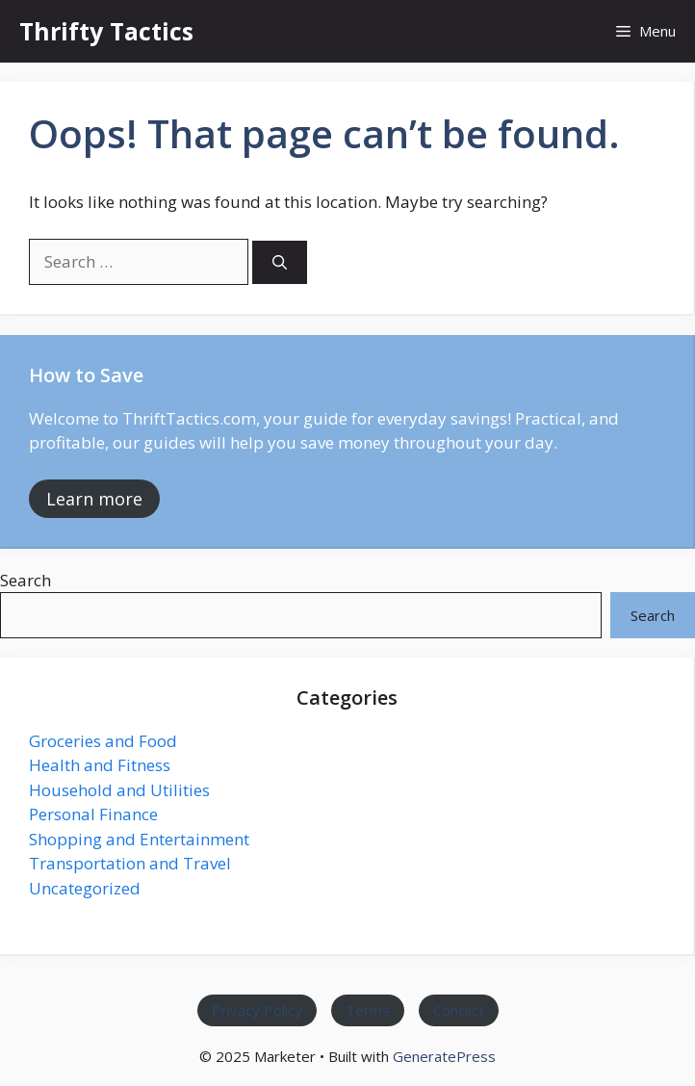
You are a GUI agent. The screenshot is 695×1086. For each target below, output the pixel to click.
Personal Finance (93, 814)
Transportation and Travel (130, 863)
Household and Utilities (119, 790)
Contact (458, 1010)
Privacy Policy (257, 1010)
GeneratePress (444, 1056)
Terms (368, 1010)
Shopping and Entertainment (139, 839)
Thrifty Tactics (106, 30)
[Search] (279, 262)
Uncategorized (85, 888)
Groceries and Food (103, 741)
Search (25, 580)
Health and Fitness (99, 765)
